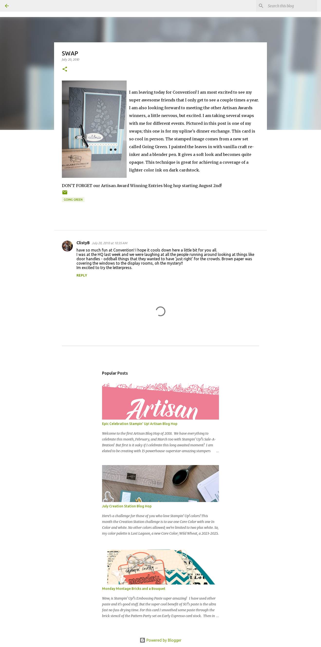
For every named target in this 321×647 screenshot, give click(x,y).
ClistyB (83, 243)
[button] (65, 69)
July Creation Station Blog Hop (126, 506)
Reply (81, 275)
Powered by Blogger (160, 640)
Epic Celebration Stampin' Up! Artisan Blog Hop (139, 424)
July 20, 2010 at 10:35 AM (109, 243)
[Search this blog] (291, 6)
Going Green (73, 199)
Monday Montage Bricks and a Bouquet (133, 589)
